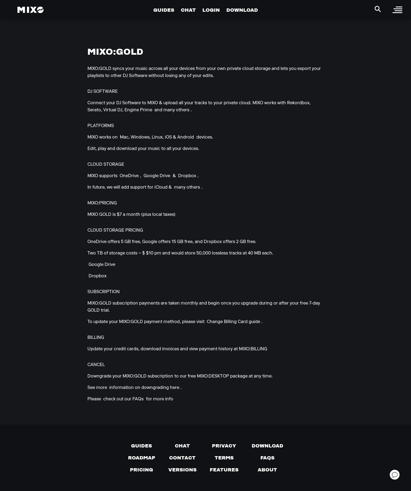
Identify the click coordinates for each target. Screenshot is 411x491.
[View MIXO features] (224, 470)
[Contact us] (182, 458)
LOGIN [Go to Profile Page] (211, 10)
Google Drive (157, 176)
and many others (171, 110)
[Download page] (267, 446)
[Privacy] (224, 446)
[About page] (267, 470)
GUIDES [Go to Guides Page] (163, 10)
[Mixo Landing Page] (30, 9)
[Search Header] (378, 9)
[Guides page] (141, 446)
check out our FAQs (123, 399)
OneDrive (129, 176)
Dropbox (187, 176)
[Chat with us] (182, 446)
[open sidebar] (397, 9)
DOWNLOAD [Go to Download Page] (242, 10)
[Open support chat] (394, 474)
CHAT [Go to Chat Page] (188, 10)
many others (187, 187)
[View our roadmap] (142, 458)
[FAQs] (267, 458)
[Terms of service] (224, 458)
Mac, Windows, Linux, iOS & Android (157, 137)
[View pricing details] (141, 470)
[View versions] (182, 470)
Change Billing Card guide (233, 322)
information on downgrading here (144, 388)
